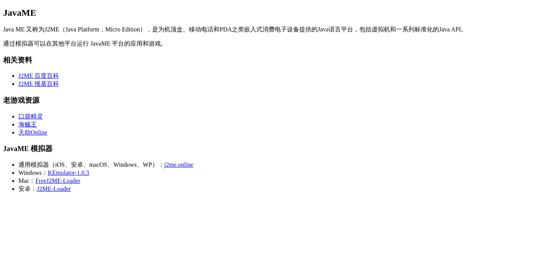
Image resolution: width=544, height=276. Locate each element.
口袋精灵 (30, 116)
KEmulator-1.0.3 (68, 172)
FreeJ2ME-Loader (57, 180)
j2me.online (178, 164)
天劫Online (33, 132)
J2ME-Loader (54, 189)
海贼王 (27, 124)
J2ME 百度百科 (38, 75)
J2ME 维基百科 (38, 83)
